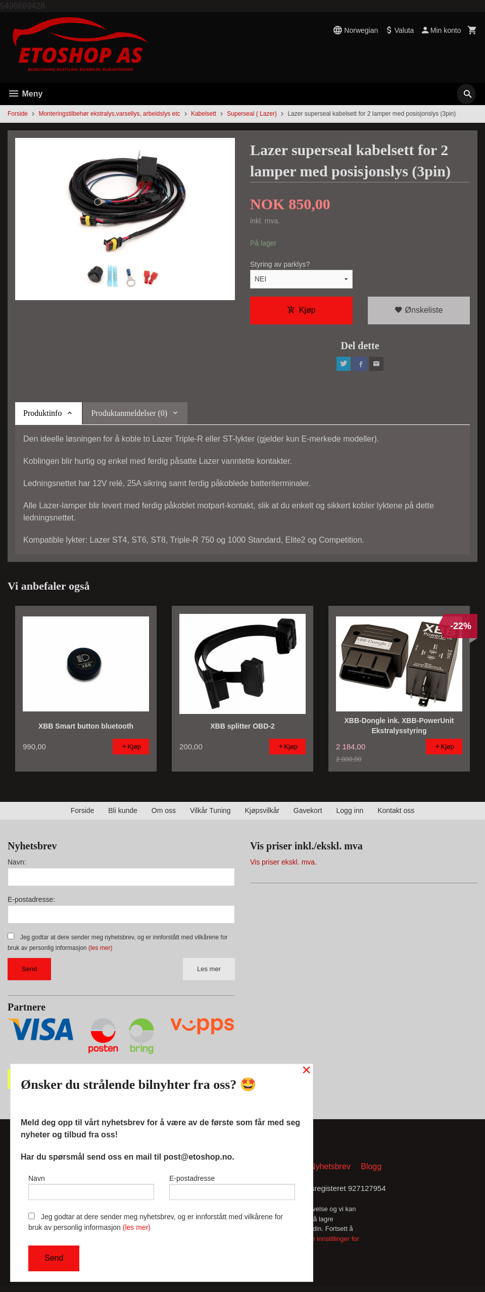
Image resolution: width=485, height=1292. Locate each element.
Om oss (164, 813)
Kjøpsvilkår (262, 813)
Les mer (209, 972)
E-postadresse (232, 1185)
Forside (18, 113)
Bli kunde (122, 813)
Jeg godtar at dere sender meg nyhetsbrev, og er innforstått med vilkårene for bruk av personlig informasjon (155, 1222)
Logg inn (350, 813)
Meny (25, 93)
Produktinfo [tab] (42, 415)
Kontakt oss (395, 813)
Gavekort (308, 813)
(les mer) (100, 950)
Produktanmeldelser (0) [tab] (129, 415)
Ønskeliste (419, 310)
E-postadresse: (31, 902)
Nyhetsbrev (330, 1171)
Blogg (371, 1171)
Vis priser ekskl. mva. (283, 865)
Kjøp (301, 310)
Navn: (17, 865)
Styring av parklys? (280, 265)
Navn (91, 1185)
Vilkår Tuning (210, 813)
